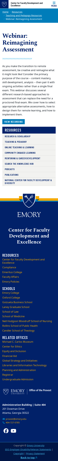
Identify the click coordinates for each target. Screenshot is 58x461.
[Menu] (54, 4)
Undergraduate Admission (17, 379)
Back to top (29, 457)
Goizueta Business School (17, 302)
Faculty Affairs (10, 277)
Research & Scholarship (17, 136)
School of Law (10, 312)
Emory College (10, 293)
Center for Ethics (12, 347)
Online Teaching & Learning (19, 147)
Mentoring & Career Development (22, 158)
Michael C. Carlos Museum (17, 342)
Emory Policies (10, 282)
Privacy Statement (35, 453)
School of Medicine (13, 316)
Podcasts (10, 169)
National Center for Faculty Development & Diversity (28, 181)
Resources (17, 12)
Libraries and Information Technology (24, 365)
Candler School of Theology (18, 331)
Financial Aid (9, 356)
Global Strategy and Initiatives (19, 361)
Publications (12, 174)
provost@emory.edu (14, 419)
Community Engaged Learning (20, 152)
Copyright (18, 453)
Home (5, 12)
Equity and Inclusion (14, 351)
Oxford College (11, 298)
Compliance (9, 267)
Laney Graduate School (15, 307)
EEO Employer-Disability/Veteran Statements (28, 449)
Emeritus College (12, 272)
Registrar (7, 375)
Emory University (35, 445)
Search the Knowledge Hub (19, 163)
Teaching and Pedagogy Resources (24, 15)
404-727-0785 (11, 422)
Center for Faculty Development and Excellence (27, 4)
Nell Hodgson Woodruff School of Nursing (27, 321)
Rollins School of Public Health (20, 326)
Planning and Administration (19, 370)
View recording (13, 121)
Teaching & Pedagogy (16, 141)
